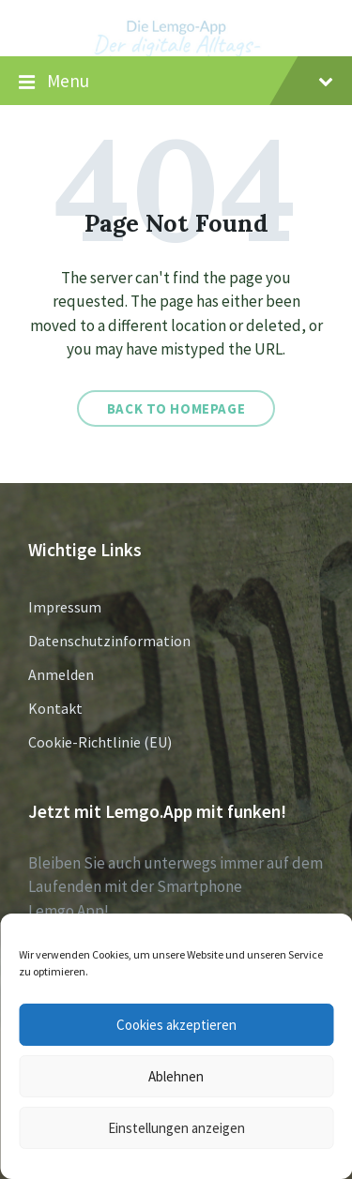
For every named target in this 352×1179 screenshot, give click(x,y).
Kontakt (55, 708)
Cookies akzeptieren (176, 1025)
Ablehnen (176, 1076)
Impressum (64, 606)
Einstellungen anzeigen (176, 1128)
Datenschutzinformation (109, 640)
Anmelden (61, 674)
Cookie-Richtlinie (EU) (100, 742)
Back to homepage (176, 408)
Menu (176, 81)
